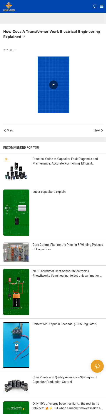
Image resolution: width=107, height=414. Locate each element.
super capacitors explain (49, 191)
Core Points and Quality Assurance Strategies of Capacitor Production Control (65, 380)
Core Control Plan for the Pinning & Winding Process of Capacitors (68, 247)
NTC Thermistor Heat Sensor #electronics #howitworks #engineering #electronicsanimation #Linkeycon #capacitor (66, 273)
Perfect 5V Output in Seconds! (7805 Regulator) (65, 324)
